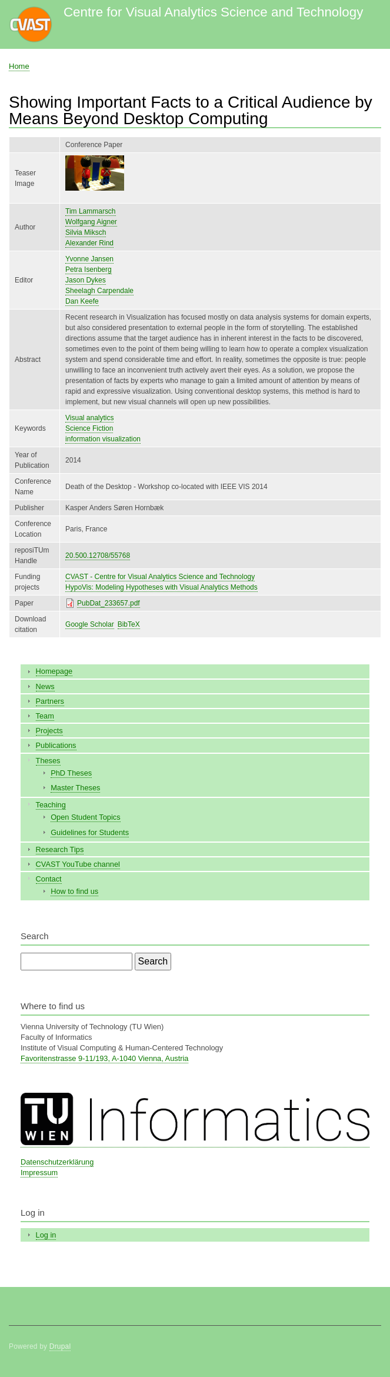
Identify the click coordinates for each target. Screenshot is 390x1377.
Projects (49, 730)
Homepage (54, 671)
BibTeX (129, 624)
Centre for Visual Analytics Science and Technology (213, 12)
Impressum (39, 1172)
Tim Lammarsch (90, 211)
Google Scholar (89, 624)
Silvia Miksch (85, 232)
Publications (56, 745)
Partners (50, 701)
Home (19, 66)
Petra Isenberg (88, 269)
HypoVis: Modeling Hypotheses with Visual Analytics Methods (161, 587)
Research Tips (60, 849)
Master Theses (75, 787)
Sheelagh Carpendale (99, 291)
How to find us (74, 891)
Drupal (60, 1346)
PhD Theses (71, 773)
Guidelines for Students (90, 832)
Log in (46, 1234)
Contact (49, 878)
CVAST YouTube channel (78, 864)
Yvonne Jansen (89, 259)
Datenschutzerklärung (57, 1162)
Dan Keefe (82, 301)
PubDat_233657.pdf (108, 603)
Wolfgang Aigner (91, 222)
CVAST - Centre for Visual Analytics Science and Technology (160, 577)
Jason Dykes (85, 280)
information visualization (103, 439)
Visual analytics (89, 418)
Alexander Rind (89, 243)
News (45, 686)
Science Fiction (89, 428)
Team (45, 715)
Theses (48, 760)
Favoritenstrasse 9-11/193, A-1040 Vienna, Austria (104, 1058)
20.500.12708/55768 (97, 555)
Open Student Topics (85, 817)
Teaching (51, 804)
